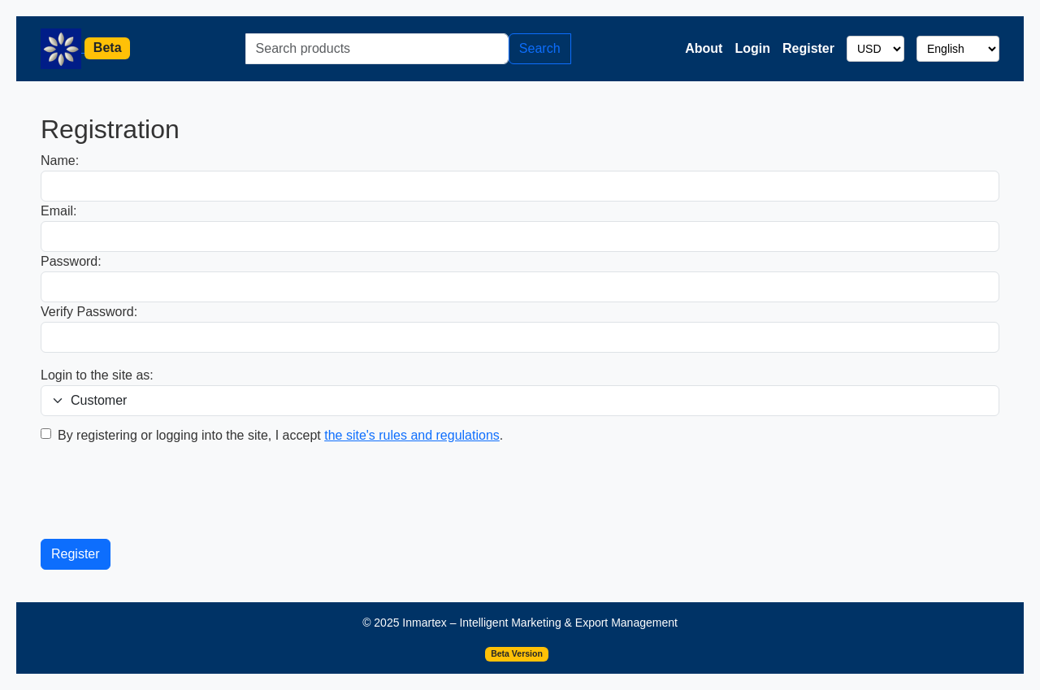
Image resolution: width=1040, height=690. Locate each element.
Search (540, 48)
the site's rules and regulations (412, 435)
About (703, 48)
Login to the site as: (97, 375)
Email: (58, 211)
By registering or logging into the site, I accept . (280, 435)
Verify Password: (89, 312)
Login (752, 48)
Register (808, 48)
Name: (60, 160)
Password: (71, 261)
